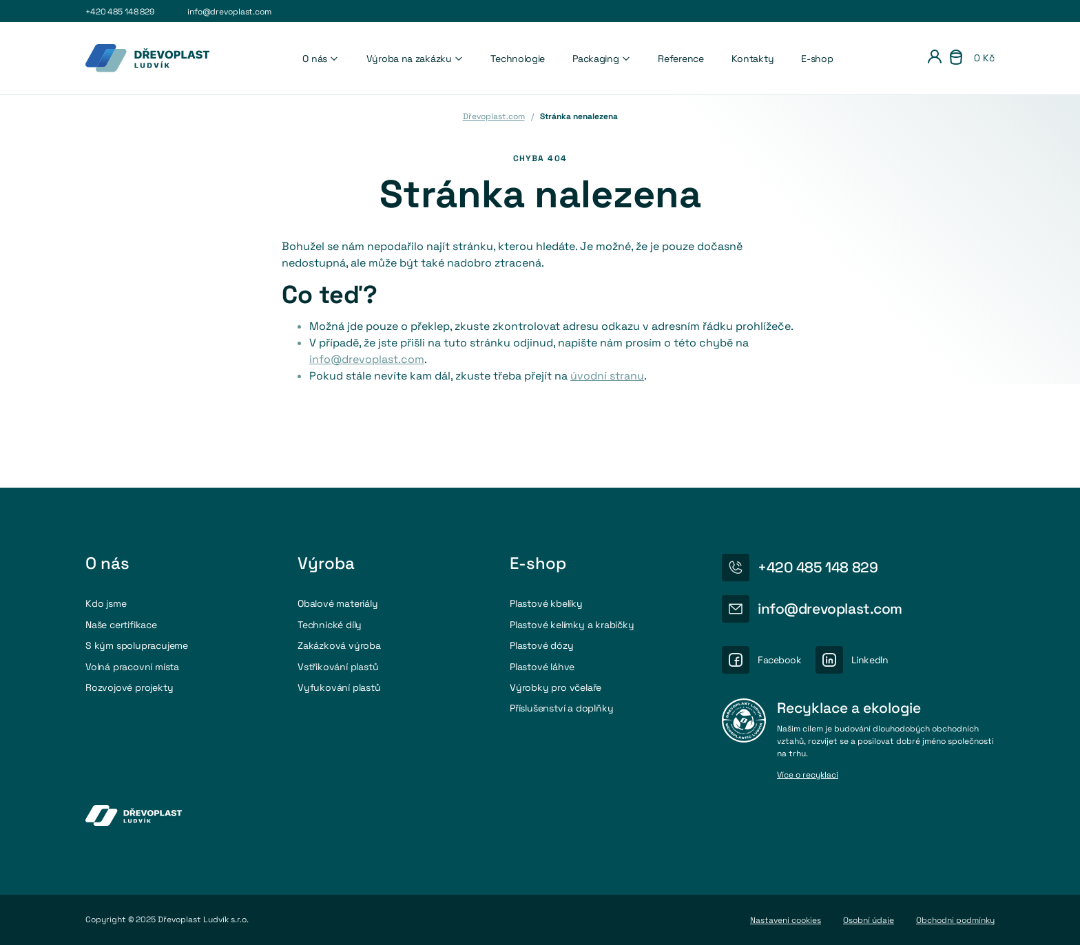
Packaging (601, 58)
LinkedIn (870, 659)
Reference (680, 58)
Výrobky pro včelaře (555, 687)
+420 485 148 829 (119, 11)
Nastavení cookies (785, 920)
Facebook (780, 659)
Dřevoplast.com (494, 116)
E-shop (817, 58)
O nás (320, 58)
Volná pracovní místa (132, 667)
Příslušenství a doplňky (562, 708)
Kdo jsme (105, 603)
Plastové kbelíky (546, 603)
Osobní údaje (868, 920)
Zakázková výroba (339, 645)
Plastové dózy (541, 645)
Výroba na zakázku (415, 58)
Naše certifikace (121, 625)
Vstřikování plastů (338, 667)
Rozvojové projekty (129, 687)
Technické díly (330, 625)
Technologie (517, 58)
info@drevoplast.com (229, 11)
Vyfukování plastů (339, 687)
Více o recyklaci (807, 775)
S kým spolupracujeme (136, 645)
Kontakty (752, 58)
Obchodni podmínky (955, 920)
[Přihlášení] (934, 58)
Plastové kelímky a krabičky (572, 625)
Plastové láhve (542, 667)
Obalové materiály (338, 603)
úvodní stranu (607, 375)
